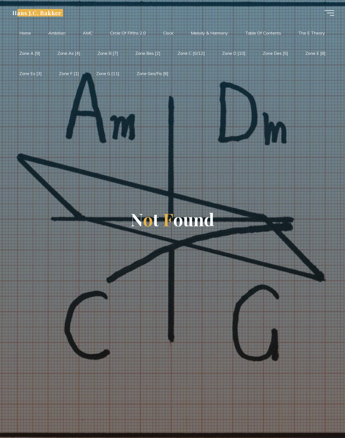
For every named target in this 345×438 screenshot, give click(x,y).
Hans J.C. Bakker (36, 12)
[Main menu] (329, 13)
